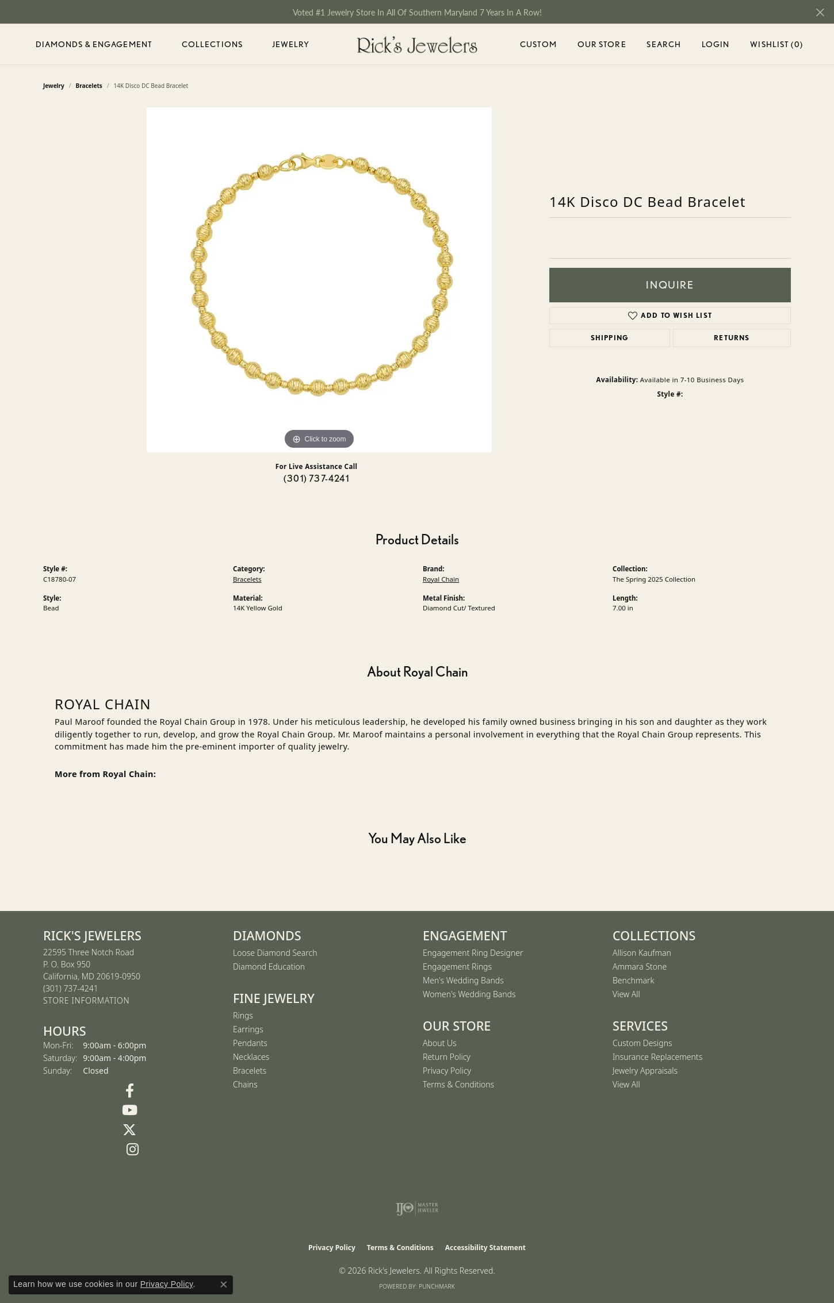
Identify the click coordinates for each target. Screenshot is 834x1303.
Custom (538, 44)
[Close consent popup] (223, 1284)
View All (626, 994)
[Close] (820, 12)
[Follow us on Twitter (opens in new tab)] (129, 1130)
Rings (243, 1015)
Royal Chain (441, 579)
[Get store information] (86, 1001)
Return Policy (446, 1056)
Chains (245, 1084)
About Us (440, 1042)
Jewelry (291, 44)
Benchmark (633, 980)
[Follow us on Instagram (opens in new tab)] (132, 1149)
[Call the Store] (70, 988)
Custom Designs (642, 1042)
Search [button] (663, 44)
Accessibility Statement (485, 1247)
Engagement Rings (457, 966)
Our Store (601, 44)
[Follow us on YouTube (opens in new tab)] (129, 1110)
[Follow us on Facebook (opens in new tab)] (129, 1091)
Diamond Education (269, 966)
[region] (319, 279)
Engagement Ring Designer (473, 952)
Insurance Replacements (657, 1056)
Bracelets (247, 579)
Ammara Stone (640, 966)
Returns (731, 337)
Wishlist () (776, 46)
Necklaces (251, 1056)
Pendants (250, 1042)
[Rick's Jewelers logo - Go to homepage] (417, 44)
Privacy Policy (447, 1070)
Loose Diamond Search (275, 952)
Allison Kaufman (642, 952)
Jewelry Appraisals (645, 1070)
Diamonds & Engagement (94, 44)
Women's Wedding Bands (469, 994)
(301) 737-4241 (316, 478)
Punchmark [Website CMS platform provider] (437, 1286)
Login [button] (716, 46)
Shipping (610, 337)
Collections (212, 44)
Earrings (248, 1029)
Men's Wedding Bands (463, 980)
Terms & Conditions (458, 1084)
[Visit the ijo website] (417, 1208)
